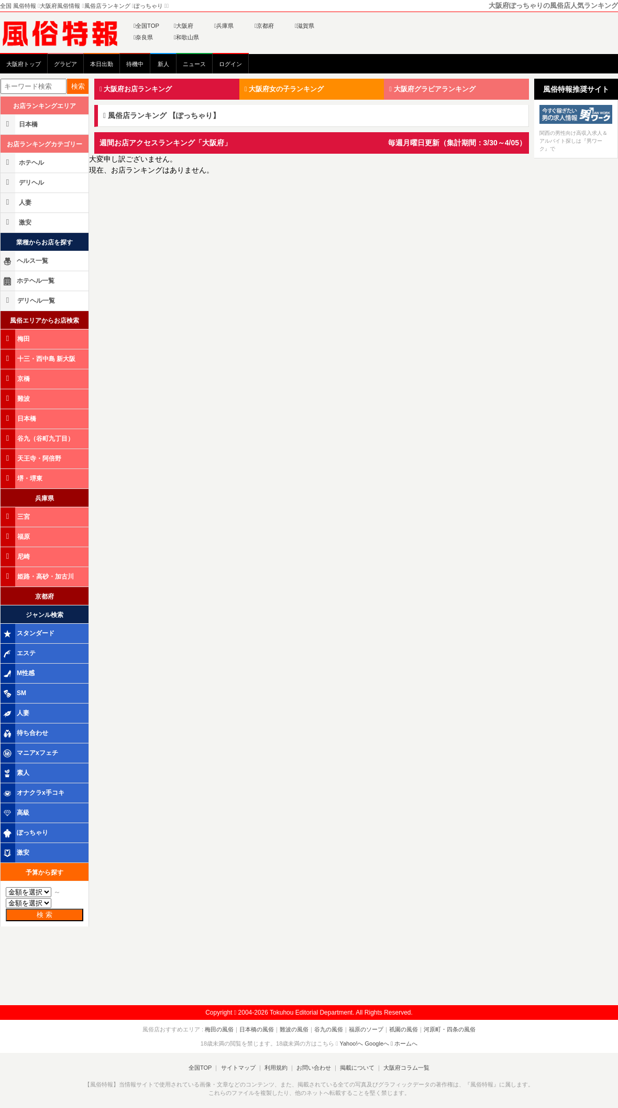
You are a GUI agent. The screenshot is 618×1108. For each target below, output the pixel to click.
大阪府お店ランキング (136, 89)
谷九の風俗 (328, 1029)
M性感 (18, 673)
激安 (16, 222)
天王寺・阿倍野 (31, 458)
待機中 (135, 64)
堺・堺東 (22, 478)
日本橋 (20, 124)
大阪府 (183, 26)
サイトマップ (237, 1067)
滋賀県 (304, 26)
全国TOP (146, 26)
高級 (15, 813)
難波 (16, 398)
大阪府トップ (23, 64)
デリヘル (23, 182)
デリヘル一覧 (28, 300)
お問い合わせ (313, 1067)
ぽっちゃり (25, 833)
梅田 (16, 339)
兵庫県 (224, 26)
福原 (16, 536)
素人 (15, 773)
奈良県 (143, 37)
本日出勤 (101, 64)
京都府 (264, 26)
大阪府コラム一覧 (406, 1067)
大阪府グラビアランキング (432, 89)
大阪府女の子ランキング (284, 89)
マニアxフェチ (30, 753)
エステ (19, 653)
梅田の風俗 (219, 1029)
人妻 (16, 202)
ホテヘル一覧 (28, 281)
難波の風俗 (294, 1029)
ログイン (230, 64)
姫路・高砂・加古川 (38, 576)
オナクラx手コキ (33, 793)
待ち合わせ (25, 733)
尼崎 (16, 556)
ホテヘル (23, 162)
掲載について (357, 1067)
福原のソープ (366, 1029)
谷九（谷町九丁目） (38, 438)
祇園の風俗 (403, 1029)
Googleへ (377, 1043)
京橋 (16, 378)
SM (14, 693)
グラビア (65, 64)
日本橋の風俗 (256, 1029)
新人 (163, 64)
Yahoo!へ (351, 1043)
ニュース (194, 64)
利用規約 (276, 1067)
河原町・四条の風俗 (450, 1029)
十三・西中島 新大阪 (38, 359)
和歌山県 (186, 37)
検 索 (44, 915)
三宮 (16, 516)
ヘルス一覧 (25, 261)
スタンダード (28, 633)
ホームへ (404, 1043)
